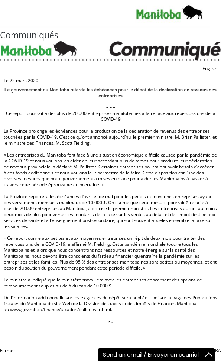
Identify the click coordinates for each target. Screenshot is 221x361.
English (209, 68)
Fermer (7, 350)
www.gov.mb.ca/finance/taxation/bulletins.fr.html (60, 309)
